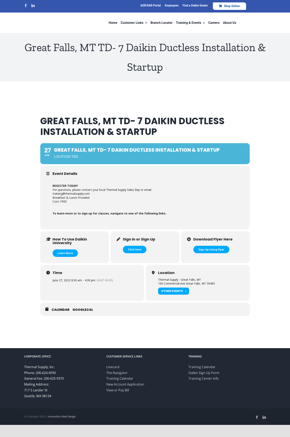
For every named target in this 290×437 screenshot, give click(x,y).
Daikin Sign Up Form (203, 373)
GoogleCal (82, 310)
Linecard (112, 367)
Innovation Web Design (62, 416)
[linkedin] (33, 5)
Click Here (134, 249)
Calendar (60, 310)
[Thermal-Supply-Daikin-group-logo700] (41, 14)
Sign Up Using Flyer (211, 249)
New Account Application (125, 384)
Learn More (65, 253)
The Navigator (117, 373)
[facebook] (25, 5)
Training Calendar (119, 378)
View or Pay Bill (117, 390)
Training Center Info (203, 378)
